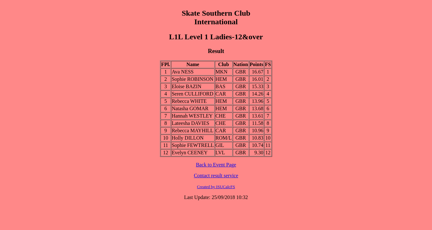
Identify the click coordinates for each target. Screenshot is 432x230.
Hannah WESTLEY (192, 116)
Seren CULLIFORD (192, 93)
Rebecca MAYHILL (192, 130)
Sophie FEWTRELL (193, 145)
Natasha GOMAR (190, 108)
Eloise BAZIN (186, 86)
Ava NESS (183, 71)
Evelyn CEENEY (190, 152)
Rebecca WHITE (189, 101)
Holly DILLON (188, 138)
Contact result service (216, 175)
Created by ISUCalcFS (216, 186)
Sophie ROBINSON (192, 79)
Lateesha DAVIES (190, 123)
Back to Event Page (216, 164)
